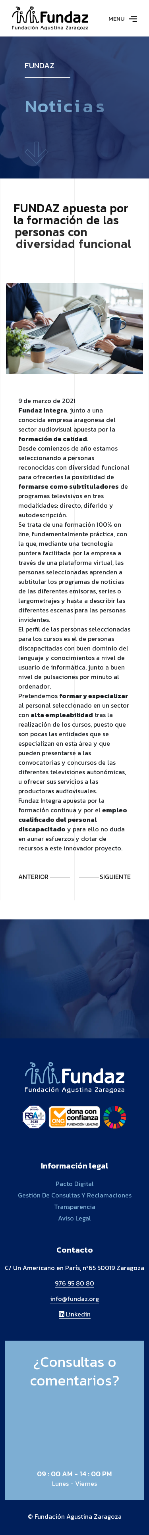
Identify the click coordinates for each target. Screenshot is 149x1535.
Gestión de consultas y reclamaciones (75, 1195)
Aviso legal (74, 1218)
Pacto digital (75, 1183)
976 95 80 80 (74, 1283)
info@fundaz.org (74, 1298)
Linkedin (75, 1314)
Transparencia (74, 1206)
